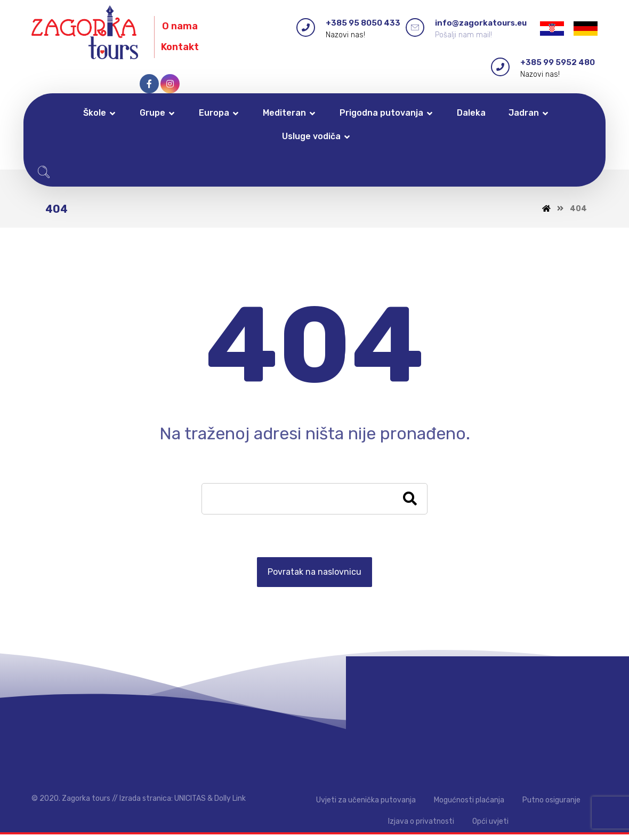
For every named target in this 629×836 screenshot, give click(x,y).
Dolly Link (230, 799)
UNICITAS (190, 799)
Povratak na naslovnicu (314, 573)
